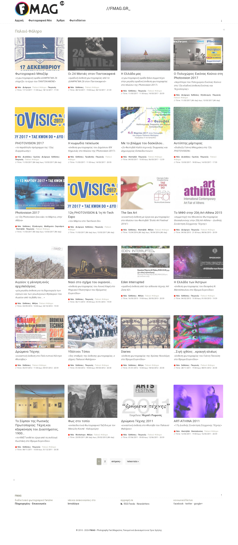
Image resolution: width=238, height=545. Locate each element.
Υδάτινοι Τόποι (79, 351)
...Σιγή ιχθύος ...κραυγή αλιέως (195, 351)
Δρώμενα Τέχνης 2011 (137, 421)
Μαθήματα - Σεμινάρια (54, 226)
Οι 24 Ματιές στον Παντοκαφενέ (91, 74)
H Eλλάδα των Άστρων (190, 282)
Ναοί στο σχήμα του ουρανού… (90, 282)
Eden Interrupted (132, 282)
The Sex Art (129, 213)
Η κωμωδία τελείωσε (83, 143)
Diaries (126, 351)
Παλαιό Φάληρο (39, 87)
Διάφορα (27, 87)
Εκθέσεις (80, 87)
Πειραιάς (52, 87)
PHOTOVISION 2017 (29, 143)
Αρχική (19, 20)
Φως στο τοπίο (79, 421)
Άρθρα (60, 20)
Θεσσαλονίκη (197, 431)
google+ (198, 503)
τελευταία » (133, 461)
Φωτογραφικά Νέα (40, 20)
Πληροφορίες (22, 503)
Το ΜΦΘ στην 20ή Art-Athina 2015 (198, 213)
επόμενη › (116, 461)
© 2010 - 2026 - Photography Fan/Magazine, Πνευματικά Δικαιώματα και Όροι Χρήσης (119, 530)
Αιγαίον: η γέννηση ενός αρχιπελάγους (32, 284)
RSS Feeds (129, 503)
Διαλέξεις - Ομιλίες (31, 157)
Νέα (19, 87)
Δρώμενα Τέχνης (27, 351)
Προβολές (89, 157)
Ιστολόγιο (73, 503)
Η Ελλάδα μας (131, 74)
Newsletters (143, 503)
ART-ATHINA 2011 (187, 421)
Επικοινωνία (39, 503)
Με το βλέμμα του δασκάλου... (142, 143)
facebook (178, 503)
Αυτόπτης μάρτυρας (188, 143)
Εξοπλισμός (206, 95)
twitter (188, 503)
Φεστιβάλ (132, 157)
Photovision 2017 (27, 213)
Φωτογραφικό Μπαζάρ (31, 74)
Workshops (80, 435)
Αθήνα (150, 230)
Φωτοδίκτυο (77, 20)
